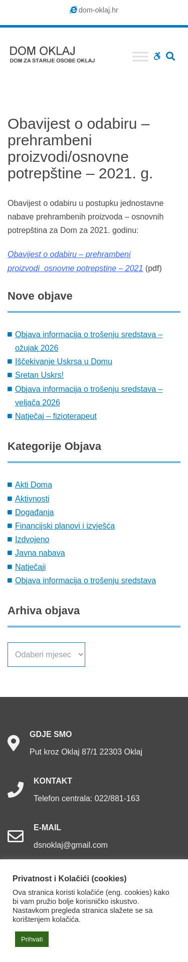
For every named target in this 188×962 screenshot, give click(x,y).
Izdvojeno (32, 539)
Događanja (34, 512)
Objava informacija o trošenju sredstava (85, 580)
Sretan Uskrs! (39, 375)
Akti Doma (33, 484)
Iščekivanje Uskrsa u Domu (63, 361)
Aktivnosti (32, 499)
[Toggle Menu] (140, 56)
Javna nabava (40, 553)
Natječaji (30, 567)
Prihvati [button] (32, 939)
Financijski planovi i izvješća (65, 526)
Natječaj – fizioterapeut (56, 416)
